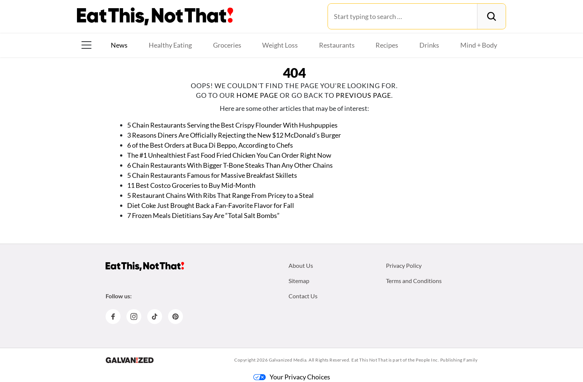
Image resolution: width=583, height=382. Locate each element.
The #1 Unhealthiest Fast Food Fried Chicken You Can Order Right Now (229, 155)
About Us (301, 265)
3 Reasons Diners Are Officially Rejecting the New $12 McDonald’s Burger (234, 135)
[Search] (491, 16)
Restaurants (337, 45)
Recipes (387, 45)
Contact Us (303, 295)
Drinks (429, 45)
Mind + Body (478, 45)
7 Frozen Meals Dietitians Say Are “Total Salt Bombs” (204, 215)
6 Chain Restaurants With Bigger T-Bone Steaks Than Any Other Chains (230, 165)
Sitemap (299, 280)
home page (257, 95)
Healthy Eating (170, 45)
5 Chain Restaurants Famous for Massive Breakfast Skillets (212, 175)
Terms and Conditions (414, 280)
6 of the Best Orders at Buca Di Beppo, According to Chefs (210, 145)
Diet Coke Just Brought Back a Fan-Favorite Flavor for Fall (210, 205)
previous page (363, 95)
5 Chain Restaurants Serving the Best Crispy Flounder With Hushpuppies (232, 125)
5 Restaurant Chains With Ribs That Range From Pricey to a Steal (220, 195)
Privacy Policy (404, 265)
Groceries (227, 45)
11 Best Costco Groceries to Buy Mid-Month (191, 185)
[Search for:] (402, 16)
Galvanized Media (288, 360)
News (119, 45)
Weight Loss (280, 45)
